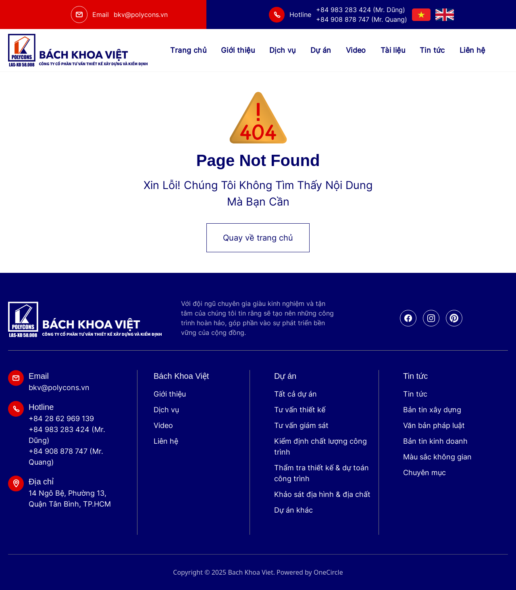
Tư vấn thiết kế (299, 409)
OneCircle (328, 572)
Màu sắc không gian (437, 457)
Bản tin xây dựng (432, 409)
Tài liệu (393, 50)
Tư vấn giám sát (301, 425)
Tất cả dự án (295, 394)
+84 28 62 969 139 (61, 418)
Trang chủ (188, 50)
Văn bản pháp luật (434, 425)
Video (356, 50)
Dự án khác (293, 510)
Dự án (320, 50)
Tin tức (432, 50)
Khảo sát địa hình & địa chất (322, 494)
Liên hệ (472, 50)
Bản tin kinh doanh (435, 441)
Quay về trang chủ (258, 238)
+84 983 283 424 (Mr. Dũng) (67, 435)
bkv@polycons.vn (141, 14)
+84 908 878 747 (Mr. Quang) (66, 456)
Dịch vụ (282, 50)
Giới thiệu (238, 50)
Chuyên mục (424, 472)
